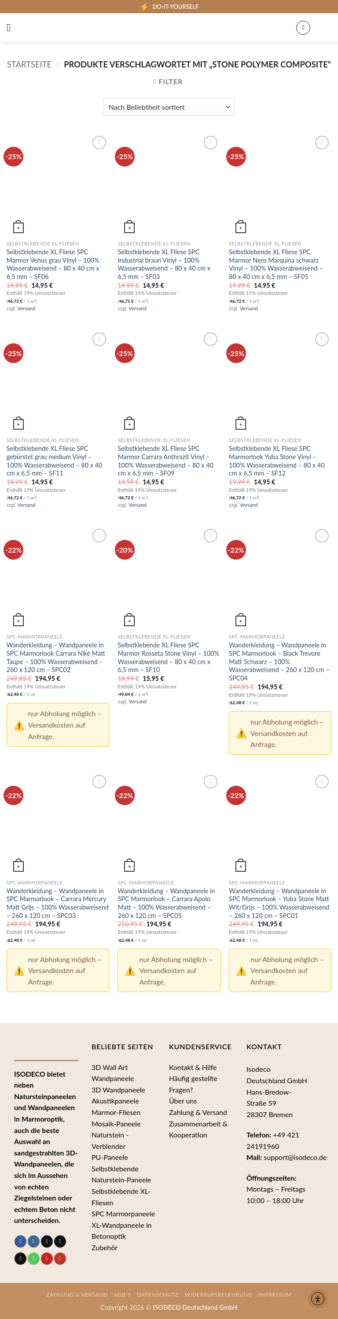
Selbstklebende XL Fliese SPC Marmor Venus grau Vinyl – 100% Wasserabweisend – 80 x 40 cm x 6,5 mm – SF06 (53, 264)
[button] (12, 27)
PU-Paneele (110, 1157)
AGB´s (122, 1294)
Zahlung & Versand (198, 1112)
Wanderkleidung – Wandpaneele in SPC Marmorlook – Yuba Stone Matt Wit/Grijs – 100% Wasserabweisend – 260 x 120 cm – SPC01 (279, 903)
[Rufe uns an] (34, 1258)
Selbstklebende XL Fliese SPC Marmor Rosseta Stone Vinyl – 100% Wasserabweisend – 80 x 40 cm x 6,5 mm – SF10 (168, 657)
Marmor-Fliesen (116, 1112)
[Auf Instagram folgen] (34, 1241)
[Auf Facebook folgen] (20, 1241)
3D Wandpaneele (118, 1089)
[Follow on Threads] (60, 1241)
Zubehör (105, 1247)
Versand (27, 308)
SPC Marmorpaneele (123, 1213)
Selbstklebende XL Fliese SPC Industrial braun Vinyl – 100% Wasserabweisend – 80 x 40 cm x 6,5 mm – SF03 (164, 264)
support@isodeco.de (295, 1157)
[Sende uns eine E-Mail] (20, 1258)
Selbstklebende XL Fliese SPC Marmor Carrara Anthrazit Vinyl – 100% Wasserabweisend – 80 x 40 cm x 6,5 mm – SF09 (165, 461)
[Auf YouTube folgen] (60, 1258)
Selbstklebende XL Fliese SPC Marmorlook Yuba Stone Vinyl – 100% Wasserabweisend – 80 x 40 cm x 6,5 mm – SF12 (276, 461)
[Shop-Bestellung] (169, 107)
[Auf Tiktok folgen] (47, 1241)
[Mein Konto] (303, 28)
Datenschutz (158, 1294)
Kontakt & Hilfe (193, 1067)
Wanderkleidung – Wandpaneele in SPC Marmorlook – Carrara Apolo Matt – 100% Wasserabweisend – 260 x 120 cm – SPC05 (166, 903)
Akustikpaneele (115, 1100)
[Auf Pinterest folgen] (47, 1258)
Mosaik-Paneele (116, 1123)
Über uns (183, 1100)
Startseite (29, 64)
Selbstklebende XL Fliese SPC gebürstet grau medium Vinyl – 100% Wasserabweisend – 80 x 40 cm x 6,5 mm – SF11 (54, 461)
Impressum (275, 1294)
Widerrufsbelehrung (219, 1294)
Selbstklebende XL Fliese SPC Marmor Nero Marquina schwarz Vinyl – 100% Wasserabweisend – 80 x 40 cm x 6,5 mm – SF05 (276, 264)
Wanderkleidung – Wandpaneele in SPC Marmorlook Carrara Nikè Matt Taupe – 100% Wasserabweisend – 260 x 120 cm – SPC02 (56, 657)
